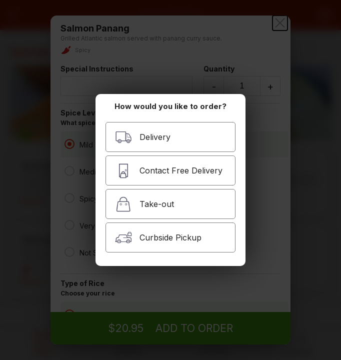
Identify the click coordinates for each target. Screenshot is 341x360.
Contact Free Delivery (168, 170)
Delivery (142, 137)
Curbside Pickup (158, 238)
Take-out (144, 204)
